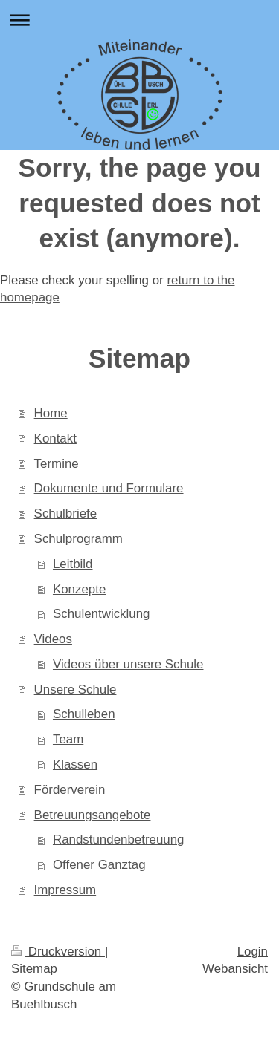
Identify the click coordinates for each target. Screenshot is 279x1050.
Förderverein (70, 790)
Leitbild (73, 564)
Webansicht (235, 969)
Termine (56, 464)
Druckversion (58, 952)
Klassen (75, 764)
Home (51, 413)
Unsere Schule (75, 689)
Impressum (65, 890)
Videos (53, 639)
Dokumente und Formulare (109, 488)
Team (68, 739)
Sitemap (34, 969)
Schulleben (84, 714)
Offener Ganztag (99, 865)
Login (252, 952)
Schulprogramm (78, 539)
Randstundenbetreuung (119, 839)
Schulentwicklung (101, 614)
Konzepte (79, 589)
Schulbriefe (65, 513)
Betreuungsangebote (92, 815)
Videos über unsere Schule (128, 664)
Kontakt (55, 438)
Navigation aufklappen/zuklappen (139, 20)
